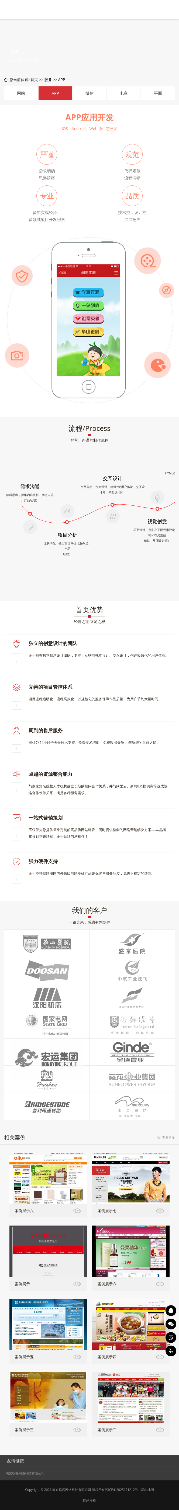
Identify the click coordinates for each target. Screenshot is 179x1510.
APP (61, 79)
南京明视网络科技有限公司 (25, 1473)
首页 (34, 79)
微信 (89, 93)
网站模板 (89, 1500)
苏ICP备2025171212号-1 (123, 1489)
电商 (124, 93)
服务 (48, 79)
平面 (158, 93)
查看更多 (168, 1137)
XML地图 (147, 1489)
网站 (21, 93)
